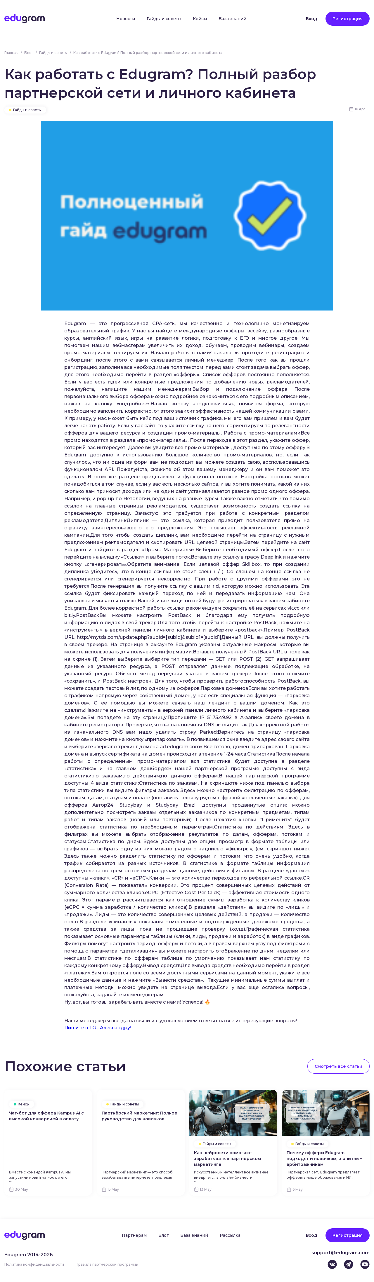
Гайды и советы (164, 18)
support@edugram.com (340, 1252)
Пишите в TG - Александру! (97, 1027)
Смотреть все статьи (338, 1066)
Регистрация (348, 18)
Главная (11, 52)
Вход (311, 18)
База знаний (232, 18)
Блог (28, 52)
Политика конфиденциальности (34, 1264)
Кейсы (200, 18)
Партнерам (134, 1235)
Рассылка (230, 1235)
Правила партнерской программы (107, 1264)
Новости (125, 18)
